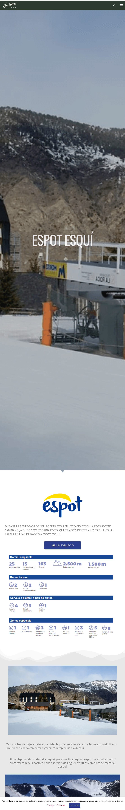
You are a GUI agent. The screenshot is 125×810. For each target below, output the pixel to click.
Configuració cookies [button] (56, 805)
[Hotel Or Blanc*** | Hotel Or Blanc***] (9, 5)
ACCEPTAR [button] (74, 805)
